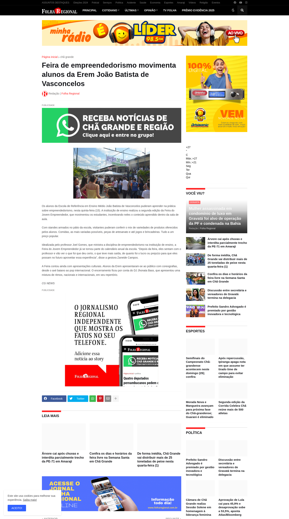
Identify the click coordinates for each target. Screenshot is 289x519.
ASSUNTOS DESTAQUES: (56, 2)
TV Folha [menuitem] (169, 10)
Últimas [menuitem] (130, 10)
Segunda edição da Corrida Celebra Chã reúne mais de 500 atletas (232, 407)
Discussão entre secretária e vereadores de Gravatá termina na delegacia (227, 294)
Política (119, 2)
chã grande (67, 57)
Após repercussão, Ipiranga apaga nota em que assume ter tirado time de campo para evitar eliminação (232, 367)
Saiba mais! (30, 499)
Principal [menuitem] (89, 10)
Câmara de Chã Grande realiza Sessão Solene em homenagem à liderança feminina (198, 507)
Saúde (143, 2)
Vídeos (192, 2)
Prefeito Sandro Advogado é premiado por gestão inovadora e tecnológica (227, 310)
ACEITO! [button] (16, 508)
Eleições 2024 (80, 2)
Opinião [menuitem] (149, 10)
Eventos (216, 2)
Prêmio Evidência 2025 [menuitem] (198, 10)
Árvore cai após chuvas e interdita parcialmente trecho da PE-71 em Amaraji (63, 457)
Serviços (107, 2)
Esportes (168, 2)
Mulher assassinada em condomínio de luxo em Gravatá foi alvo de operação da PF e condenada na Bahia (215, 216)
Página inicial (50, 57)
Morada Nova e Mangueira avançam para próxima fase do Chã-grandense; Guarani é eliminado (199, 409)
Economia (155, 2)
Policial (95, 2)
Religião (204, 2)
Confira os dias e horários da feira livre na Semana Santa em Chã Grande (111, 457)
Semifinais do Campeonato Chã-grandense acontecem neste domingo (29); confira (198, 367)
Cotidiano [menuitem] (109, 10)
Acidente (131, 2)
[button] (233, 10)
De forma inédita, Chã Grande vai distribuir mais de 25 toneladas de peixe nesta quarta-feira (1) (158, 459)
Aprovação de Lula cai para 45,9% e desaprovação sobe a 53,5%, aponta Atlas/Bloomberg (232, 507)
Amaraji (181, 2)
